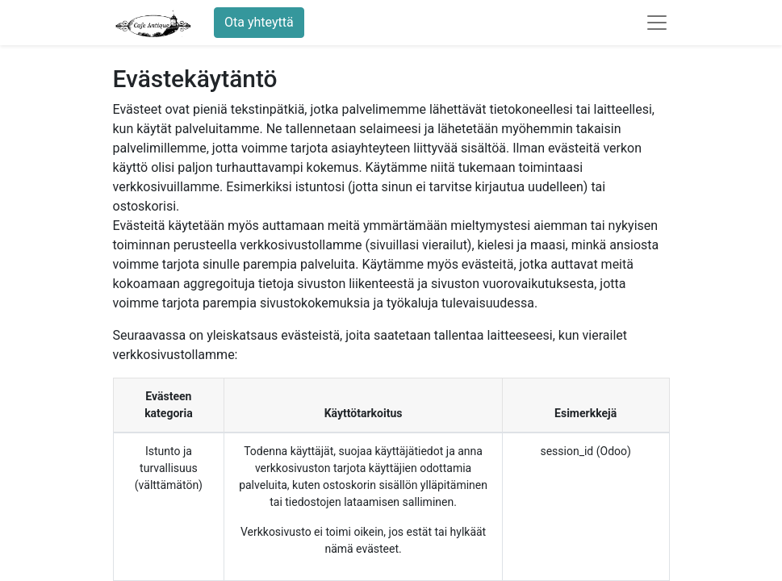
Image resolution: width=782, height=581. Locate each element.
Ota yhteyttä (259, 22)
